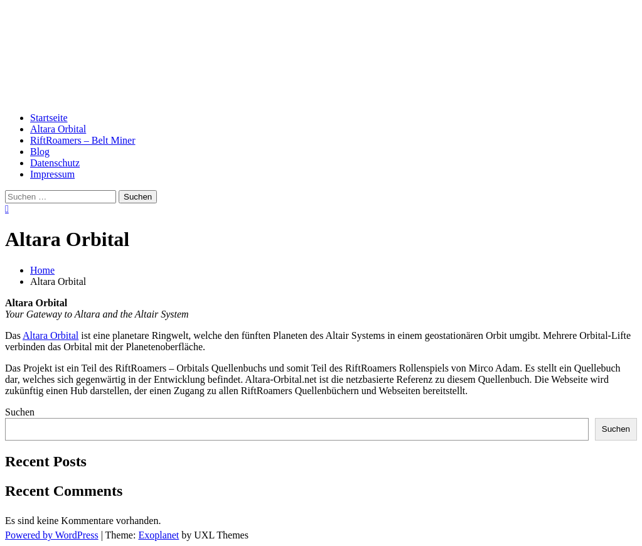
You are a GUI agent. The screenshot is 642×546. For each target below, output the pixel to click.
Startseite (49, 117)
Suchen (20, 412)
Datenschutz (55, 163)
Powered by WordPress (52, 535)
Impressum (52, 174)
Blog (40, 151)
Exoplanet (158, 535)
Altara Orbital (85, 45)
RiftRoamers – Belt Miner (83, 140)
